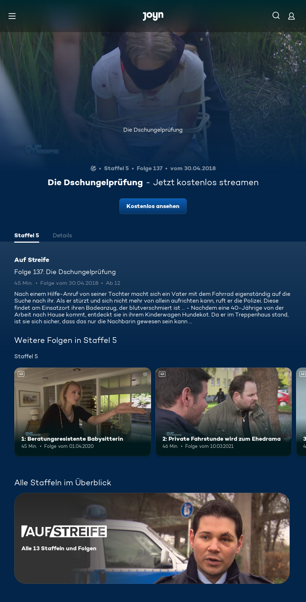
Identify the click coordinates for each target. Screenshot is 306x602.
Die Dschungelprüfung (153, 129)
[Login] (291, 16)
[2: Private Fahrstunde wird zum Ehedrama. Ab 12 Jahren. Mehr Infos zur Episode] (223, 412)
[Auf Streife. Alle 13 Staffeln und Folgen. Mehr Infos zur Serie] (152, 538)
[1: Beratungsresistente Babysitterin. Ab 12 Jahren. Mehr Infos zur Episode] (82, 412)
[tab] (27, 236)
